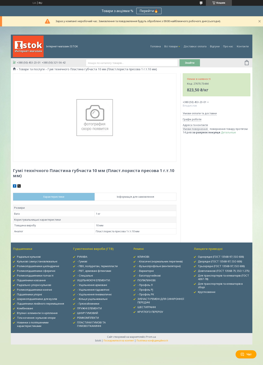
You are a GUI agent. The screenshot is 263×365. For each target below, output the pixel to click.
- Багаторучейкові (149, 275)
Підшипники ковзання (31, 280)
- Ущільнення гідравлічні (93, 289)
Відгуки (215, 46)
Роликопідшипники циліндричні (38, 266)
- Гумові (82, 261)
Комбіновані (25, 308)
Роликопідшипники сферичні (36, 271)
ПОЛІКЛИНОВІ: (147, 280)
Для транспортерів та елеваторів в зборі (220, 285)
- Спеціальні (85, 275)
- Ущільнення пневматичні (94, 294)
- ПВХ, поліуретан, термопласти (97, 266)
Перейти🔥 (149, 11)
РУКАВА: (82, 256)
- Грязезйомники (88, 303)
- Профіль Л (145, 285)
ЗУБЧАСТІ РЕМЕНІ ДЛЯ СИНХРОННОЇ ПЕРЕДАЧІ (161, 300)
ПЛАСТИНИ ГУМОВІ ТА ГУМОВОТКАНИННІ (91, 324)
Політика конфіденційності (152, 340)
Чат (246, 354)
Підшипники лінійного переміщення (40, 303)
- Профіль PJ (145, 289)
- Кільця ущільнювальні (92, 299)
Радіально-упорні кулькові (34, 285)
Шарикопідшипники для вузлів (37, 299)
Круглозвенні (206, 292)
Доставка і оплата (195, 46)
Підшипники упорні (29, 294)
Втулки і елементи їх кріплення (37, 313)
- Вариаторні (146, 271)
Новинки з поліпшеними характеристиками (33, 324)
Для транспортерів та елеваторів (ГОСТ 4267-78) (223, 277)
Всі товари (171, 46)
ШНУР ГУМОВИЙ (87, 313)
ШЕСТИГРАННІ (147, 307)
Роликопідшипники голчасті (35, 275)
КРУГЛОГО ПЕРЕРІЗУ (150, 312)
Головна (155, 46)
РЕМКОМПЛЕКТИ (88, 318)
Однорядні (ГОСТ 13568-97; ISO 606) (221, 256)
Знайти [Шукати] (189, 62)
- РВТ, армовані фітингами (94, 271)
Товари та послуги (32, 69)
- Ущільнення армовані (92, 285)
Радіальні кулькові (29, 256)
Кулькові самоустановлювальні (37, 261)
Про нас (228, 46)
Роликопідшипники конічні (34, 289)
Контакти (243, 46)
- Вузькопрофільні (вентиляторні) (159, 266)
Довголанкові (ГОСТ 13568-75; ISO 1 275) (223, 271)
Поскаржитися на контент (119, 340)
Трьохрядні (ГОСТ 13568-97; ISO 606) (221, 266)
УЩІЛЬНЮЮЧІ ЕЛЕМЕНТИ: (93, 280)
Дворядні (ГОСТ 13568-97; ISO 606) (220, 261)
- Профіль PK (146, 294)
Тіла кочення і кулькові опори (36, 318)
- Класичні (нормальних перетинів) (160, 261)
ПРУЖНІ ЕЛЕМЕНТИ (89, 308)
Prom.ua (151, 337)
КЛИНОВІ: (144, 256)
